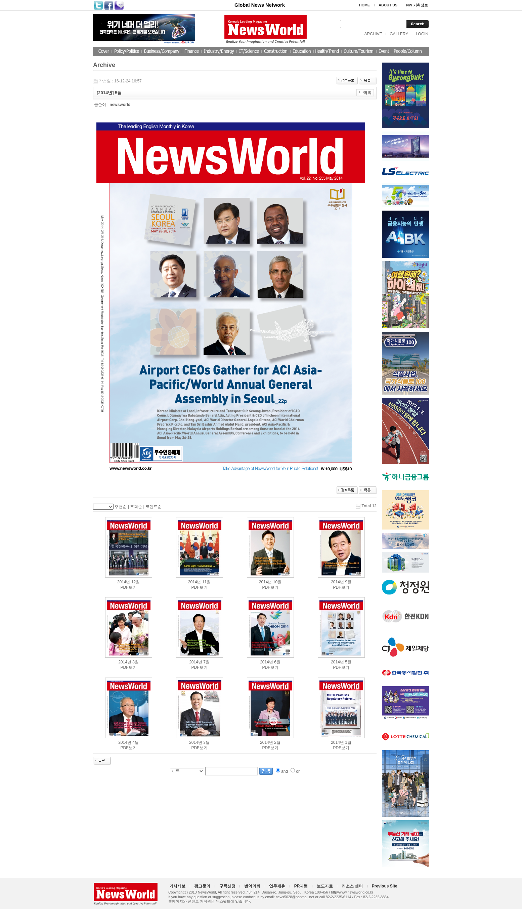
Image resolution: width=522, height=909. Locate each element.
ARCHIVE (373, 34)
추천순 (121, 506)
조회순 (136, 506)
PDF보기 (129, 587)
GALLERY (399, 34)
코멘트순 (153, 506)
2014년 (123, 582)
